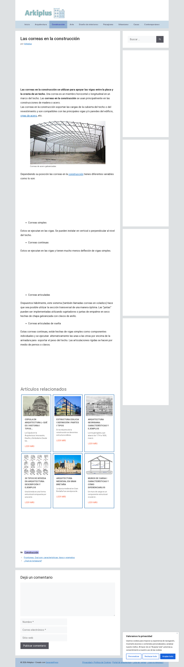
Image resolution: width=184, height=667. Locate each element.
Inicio (27, 24)
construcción (75, 174)
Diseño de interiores (88, 24)
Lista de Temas (139, 662)
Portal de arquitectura (121, 662)
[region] (151, 647)
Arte (72, 24)
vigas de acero (28, 115)
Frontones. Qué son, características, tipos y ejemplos (49, 557)
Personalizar (133, 656)
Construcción (58, 24)
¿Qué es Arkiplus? (155, 662)
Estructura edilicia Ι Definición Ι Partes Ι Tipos (67, 422)
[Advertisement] (67, 68)
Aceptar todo (167, 656)
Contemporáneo (151, 24)
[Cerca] (177, 633)
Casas (136, 24)
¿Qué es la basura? (33, 561)
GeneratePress (52, 662)
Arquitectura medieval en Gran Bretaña (66, 481)
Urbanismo (123, 24)
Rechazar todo (151, 656)
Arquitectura (41, 24)
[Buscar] (160, 39)
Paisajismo (108, 24)
